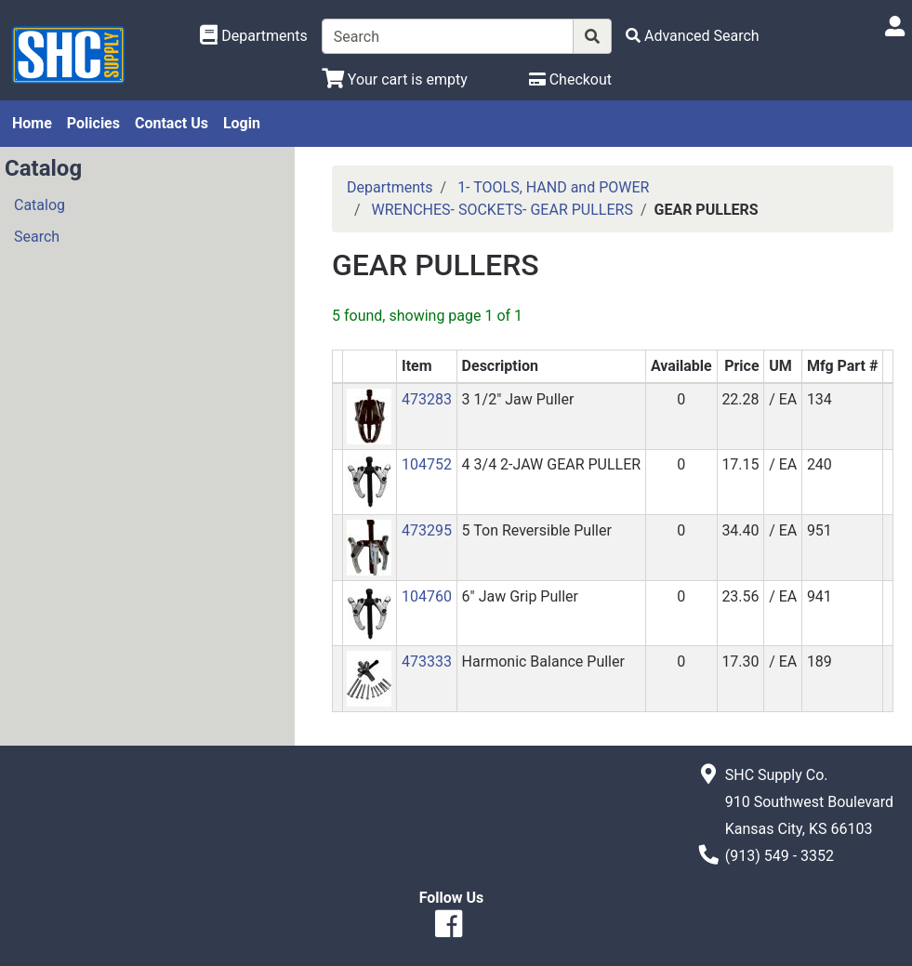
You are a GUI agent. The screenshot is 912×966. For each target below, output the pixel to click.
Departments (390, 187)
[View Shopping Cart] (395, 79)
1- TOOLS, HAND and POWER (553, 187)
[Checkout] (570, 79)
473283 (427, 399)
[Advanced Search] (693, 36)
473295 (427, 530)
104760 (427, 596)
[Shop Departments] (254, 36)
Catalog (39, 205)
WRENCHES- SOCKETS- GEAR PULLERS (502, 209)
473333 (427, 661)
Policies (93, 123)
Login (241, 123)
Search (36, 236)
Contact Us (171, 123)
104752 (427, 464)
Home (32, 123)
